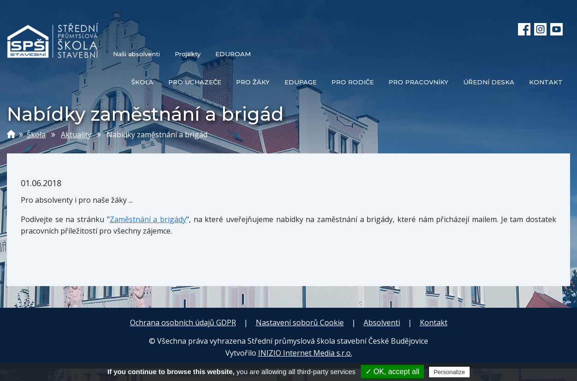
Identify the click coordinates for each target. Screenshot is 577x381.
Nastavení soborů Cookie (300, 322)
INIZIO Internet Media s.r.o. (305, 353)
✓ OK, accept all (392, 371)
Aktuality (76, 134)
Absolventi (382, 322)
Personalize (449, 372)
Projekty (187, 54)
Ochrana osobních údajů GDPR (183, 322)
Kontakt (433, 322)
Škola (36, 134)
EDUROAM (233, 54)
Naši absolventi (136, 54)
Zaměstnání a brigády (148, 219)
